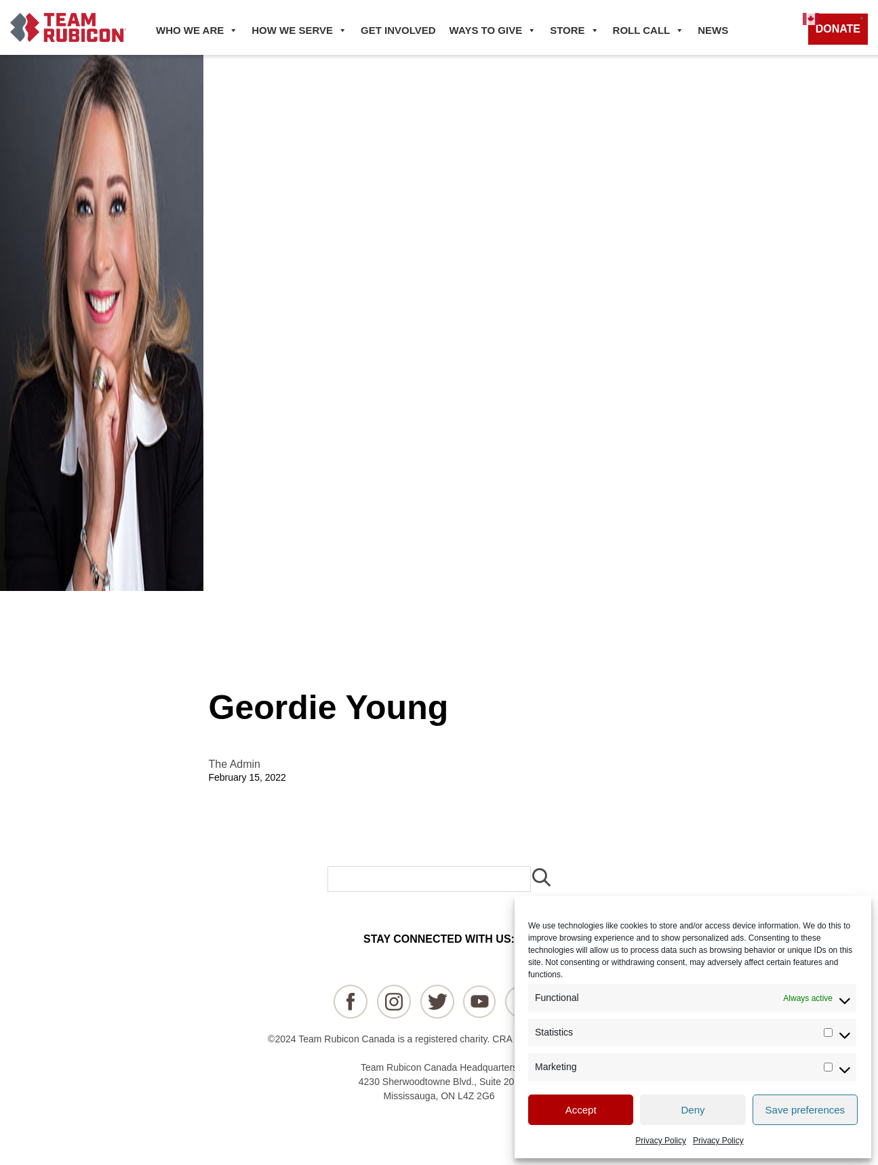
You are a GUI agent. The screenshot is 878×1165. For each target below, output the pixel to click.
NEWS (713, 30)
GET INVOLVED (398, 30)
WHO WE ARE (197, 30)
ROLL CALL (649, 30)
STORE (574, 30)
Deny (692, 1110)
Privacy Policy (660, 1140)
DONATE (838, 29)
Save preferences (805, 1110)
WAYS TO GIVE (493, 30)
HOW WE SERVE (299, 30)
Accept (581, 1110)
